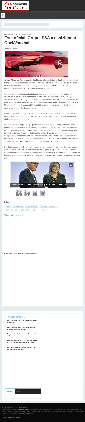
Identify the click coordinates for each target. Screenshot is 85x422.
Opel (8, 206)
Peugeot (35, 210)
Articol (18, 215)
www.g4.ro (12, 417)
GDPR (18, 417)
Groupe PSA (31, 206)
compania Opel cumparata (17, 210)
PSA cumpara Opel (48, 206)
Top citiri (10, 391)
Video (19, 391)
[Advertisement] (56, 5)
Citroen (45, 210)
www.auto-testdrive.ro (25, 409)
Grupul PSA (18, 206)
